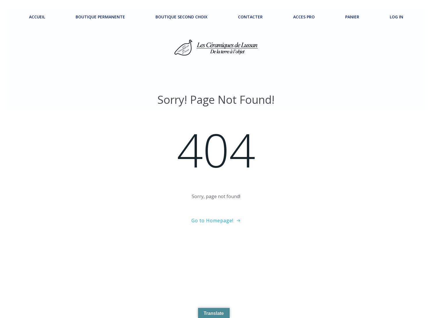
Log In (396, 17)
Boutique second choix (181, 17)
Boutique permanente (100, 17)
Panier (352, 17)
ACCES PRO (304, 17)
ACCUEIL (37, 17)
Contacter (250, 17)
